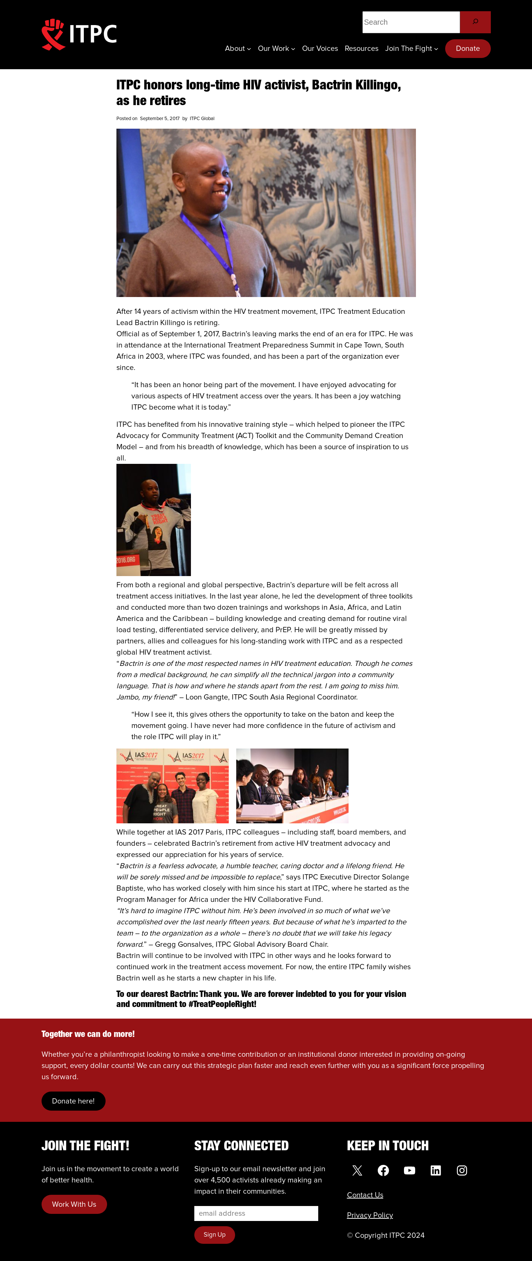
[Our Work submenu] (293, 48)
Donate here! (73, 1101)
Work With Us (74, 1204)
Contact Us (365, 1195)
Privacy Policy (370, 1215)
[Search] (475, 22)
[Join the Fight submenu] (436, 48)
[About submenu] (249, 48)
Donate (468, 48)
